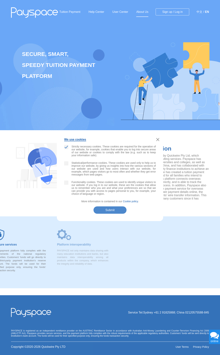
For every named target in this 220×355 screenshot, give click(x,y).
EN (207, 11)
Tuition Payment (69, 11)
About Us (142, 11)
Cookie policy (130, 201)
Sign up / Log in (172, 11)
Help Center (96, 11)
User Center (120, 11)
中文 (199, 11)
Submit (110, 210)
